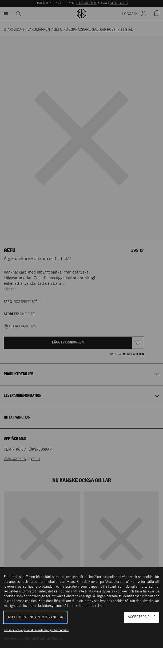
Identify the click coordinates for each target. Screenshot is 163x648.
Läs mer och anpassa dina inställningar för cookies (36, 630)
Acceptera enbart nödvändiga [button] (35, 617)
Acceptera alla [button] (142, 617)
